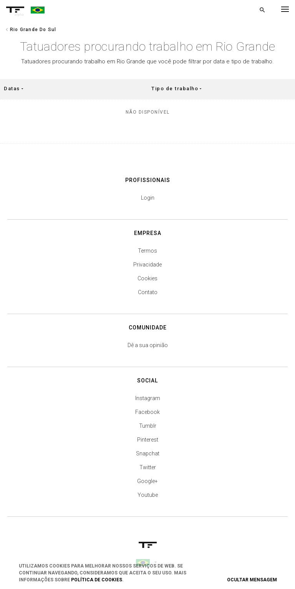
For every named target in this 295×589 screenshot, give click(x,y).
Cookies (147, 278)
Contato (147, 292)
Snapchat (147, 453)
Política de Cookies (96, 579)
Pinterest (147, 440)
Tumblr (147, 426)
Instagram (147, 398)
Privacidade (147, 264)
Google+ (147, 481)
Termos (147, 251)
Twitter (147, 467)
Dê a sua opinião (148, 345)
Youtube (148, 495)
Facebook (147, 412)
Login (147, 198)
